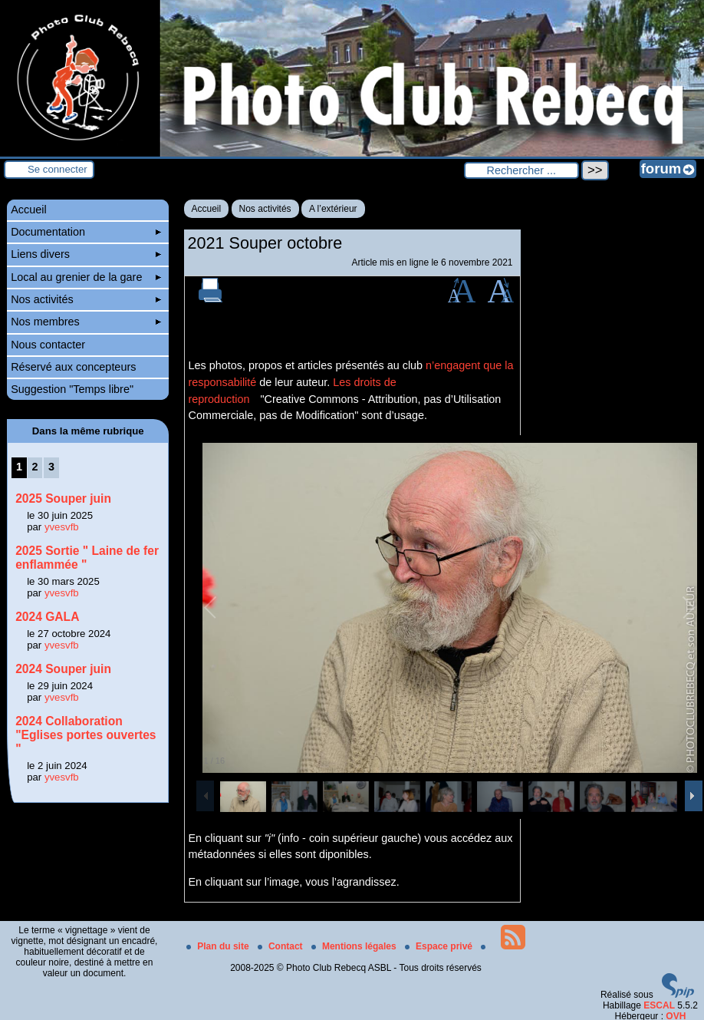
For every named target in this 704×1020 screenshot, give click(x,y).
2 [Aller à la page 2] (34, 466)
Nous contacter (48, 344)
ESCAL (659, 1005)
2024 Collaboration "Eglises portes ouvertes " (85, 735)
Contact (281, 946)
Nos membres (86, 321)
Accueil (207, 208)
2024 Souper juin (63, 668)
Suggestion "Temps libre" (72, 389)
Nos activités (265, 208)
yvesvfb (61, 527)
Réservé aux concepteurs (73, 367)
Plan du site (219, 946)
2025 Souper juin (63, 498)
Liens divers (86, 254)
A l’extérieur (333, 208)
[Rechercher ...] (521, 170)
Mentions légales (355, 946)
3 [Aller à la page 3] (51, 466)
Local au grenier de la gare (86, 277)
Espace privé (440, 946)
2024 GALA (47, 616)
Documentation (86, 232)
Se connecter (57, 169)
